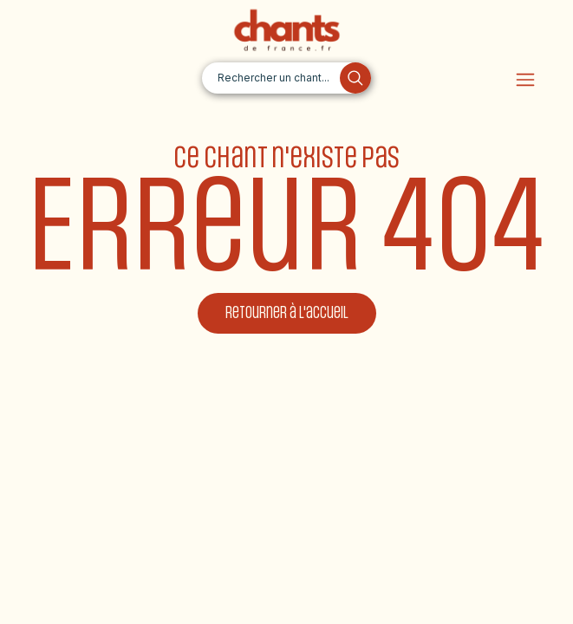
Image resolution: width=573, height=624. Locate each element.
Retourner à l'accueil (286, 313)
